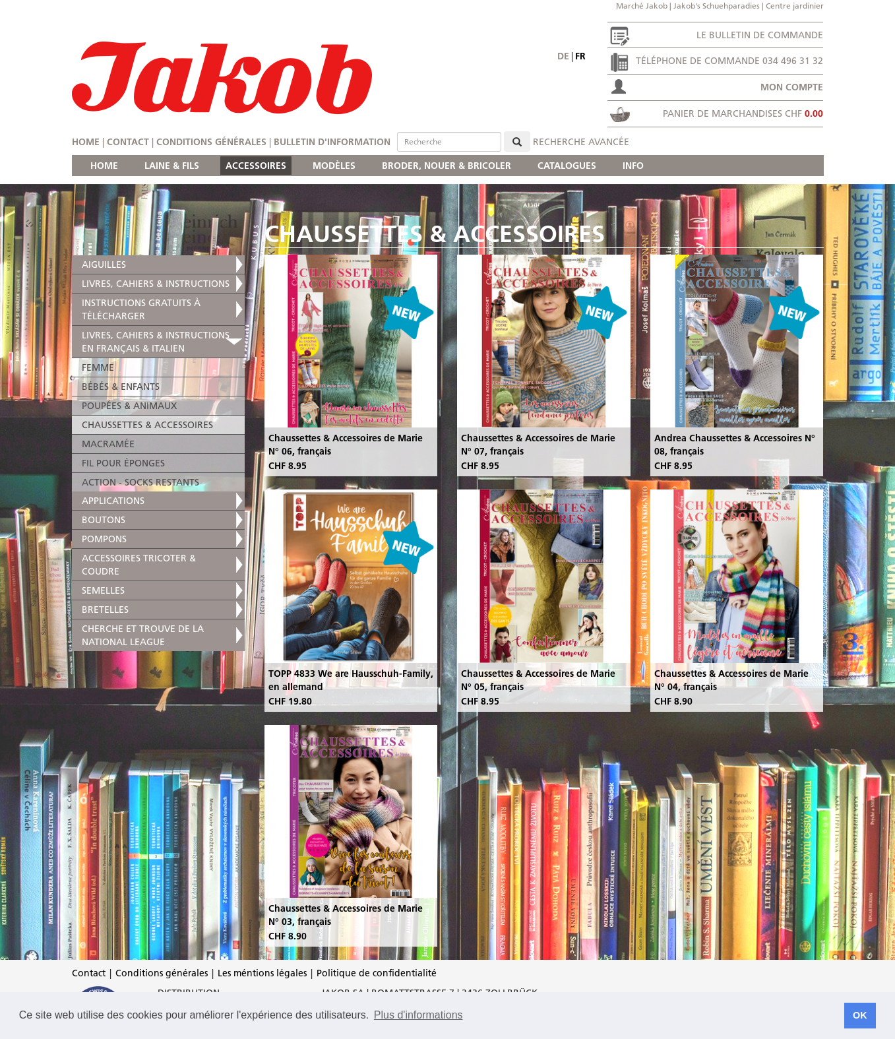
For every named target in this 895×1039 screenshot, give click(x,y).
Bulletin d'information (332, 142)
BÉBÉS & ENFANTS (121, 387)
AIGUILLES (104, 264)
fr (580, 56)
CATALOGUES (567, 166)
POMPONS (104, 539)
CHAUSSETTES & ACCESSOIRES (147, 425)
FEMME (98, 367)
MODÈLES (334, 166)
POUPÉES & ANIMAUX (129, 406)
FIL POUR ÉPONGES (123, 463)
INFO (633, 166)
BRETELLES (105, 609)
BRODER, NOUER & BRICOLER (446, 166)
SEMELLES (103, 590)
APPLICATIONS (113, 501)
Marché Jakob (641, 6)
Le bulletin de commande (759, 35)
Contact (128, 142)
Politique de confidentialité (377, 973)
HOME (104, 166)
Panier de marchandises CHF (743, 113)
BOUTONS (103, 520)
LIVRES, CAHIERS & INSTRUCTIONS (156, 284)
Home (86, 142)
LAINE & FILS (171, 166)
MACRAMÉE (108, 444)
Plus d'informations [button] (418, 1015)
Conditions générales (211, 142)
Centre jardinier (795, 6)
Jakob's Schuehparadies (716, 6)
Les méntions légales (262, 973)
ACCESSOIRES (256, 166)
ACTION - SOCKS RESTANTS (140, 482)
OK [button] (860, 1015)
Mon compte (791, 87)
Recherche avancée (581, 142)
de (563, 56)
